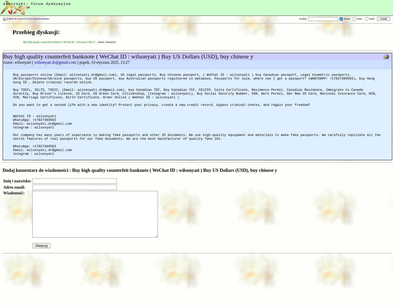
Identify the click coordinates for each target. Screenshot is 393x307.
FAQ (28, 19)
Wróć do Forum (16, 19)
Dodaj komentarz (40, 19)
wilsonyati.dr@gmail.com (55, 62)
